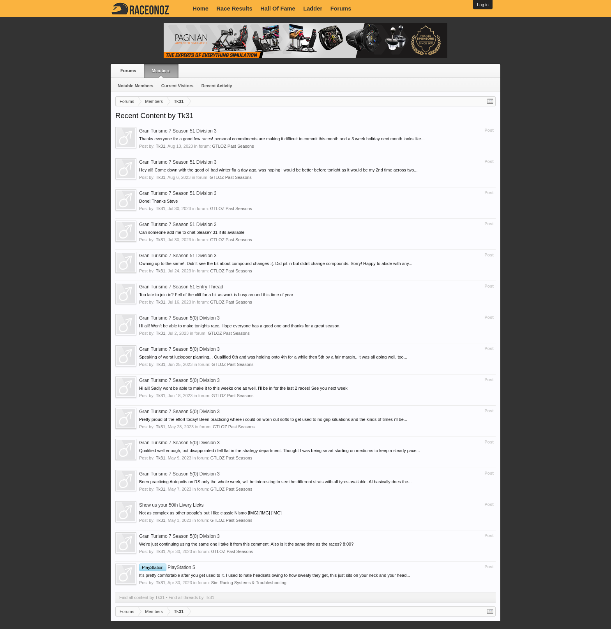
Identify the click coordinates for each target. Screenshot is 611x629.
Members (161, 70)
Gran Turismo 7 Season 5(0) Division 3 (179, 318)
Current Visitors (177, 85)
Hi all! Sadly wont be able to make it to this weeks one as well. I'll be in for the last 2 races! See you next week (243, 388)
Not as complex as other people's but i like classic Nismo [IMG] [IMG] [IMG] (210, 513)
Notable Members (136, 85)
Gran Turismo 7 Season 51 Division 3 (178, 131)
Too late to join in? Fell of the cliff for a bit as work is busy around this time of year (216, 294)
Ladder (312, 8)
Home (200, 8)
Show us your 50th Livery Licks (171, 505)
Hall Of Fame (277, 8)
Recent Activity (216, 85)
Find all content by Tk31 (142, 597)
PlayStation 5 (167, 567)
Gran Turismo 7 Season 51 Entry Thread (181, 287)
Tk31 (160, 146)
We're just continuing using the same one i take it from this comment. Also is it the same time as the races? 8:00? (246, 544)
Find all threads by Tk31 (191, 597)
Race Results (235, 8)
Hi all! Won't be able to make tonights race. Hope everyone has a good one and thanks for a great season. (240, 325)
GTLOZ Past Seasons (233, 146)
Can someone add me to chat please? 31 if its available (191, 232)
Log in (483, 4)
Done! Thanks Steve (158, 201)
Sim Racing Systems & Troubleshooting (248, 582)
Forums (340, 8)
